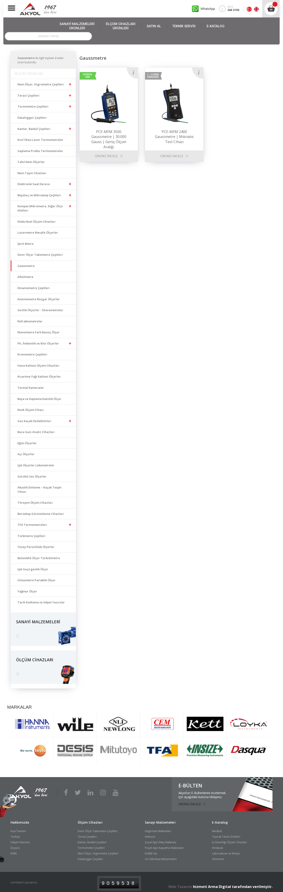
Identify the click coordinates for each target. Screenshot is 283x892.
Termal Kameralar (30, 388)
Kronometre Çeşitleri (32, 354)
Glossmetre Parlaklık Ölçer (36, 580)
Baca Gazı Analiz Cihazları (36, 432)
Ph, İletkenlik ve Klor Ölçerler (38, 343)
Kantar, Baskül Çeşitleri (33, 129)
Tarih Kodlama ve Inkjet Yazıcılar (41, 602)
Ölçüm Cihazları (90, 820)
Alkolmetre (25, 277)
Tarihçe (15, 835)
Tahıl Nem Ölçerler (31, 162)
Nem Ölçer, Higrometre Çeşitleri (40, 84)
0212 (231, 8)
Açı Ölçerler (25, 454)
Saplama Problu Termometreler (40, 151)
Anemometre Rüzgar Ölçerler (38, 299)
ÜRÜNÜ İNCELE (106, 156)
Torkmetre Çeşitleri (31, 536)
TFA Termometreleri (32, 525)
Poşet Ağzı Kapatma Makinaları (164, 846)
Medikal (217, 829)
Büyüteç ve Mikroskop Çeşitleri (39, 195)
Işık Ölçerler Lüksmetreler (35, 465)
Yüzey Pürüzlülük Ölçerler (35, 547)
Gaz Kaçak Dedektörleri (34, 421)
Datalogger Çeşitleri (32, 118)
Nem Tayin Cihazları (31, 173)
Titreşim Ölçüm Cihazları (35, 503)
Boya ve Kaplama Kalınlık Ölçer (39, 399)
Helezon (150, 835)
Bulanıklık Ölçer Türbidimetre (38, 558)
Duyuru (15, 846)
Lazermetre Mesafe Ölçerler (37, 232)
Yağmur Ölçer (27, 591)
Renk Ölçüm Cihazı (30, 410)
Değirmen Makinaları (158, 829)
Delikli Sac (151, 851)
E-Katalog (220, 820)
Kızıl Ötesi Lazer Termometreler (40, 140)
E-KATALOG (216, 26)
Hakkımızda (20, 820)
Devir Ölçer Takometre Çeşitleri (40, 255)
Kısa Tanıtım (18, 829)
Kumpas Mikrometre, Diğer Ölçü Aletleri (40, 208)
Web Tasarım (180, 884)
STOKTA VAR (87, 75)
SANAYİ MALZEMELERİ (77, 26)
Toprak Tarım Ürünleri (226, 835)
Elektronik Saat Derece (33, 184)
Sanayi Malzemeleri (160, 820)
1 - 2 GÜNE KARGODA (153, 75)
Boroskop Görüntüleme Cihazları (40, 514)
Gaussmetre (26, 266)
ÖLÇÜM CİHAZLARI (120, 26)
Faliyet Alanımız (20, 840)
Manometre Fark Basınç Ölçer (38, 332)
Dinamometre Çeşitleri (33, 288)
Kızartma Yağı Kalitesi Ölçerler (39, 376)
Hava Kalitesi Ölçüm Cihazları (38, 366)
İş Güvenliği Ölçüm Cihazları (229, 840)
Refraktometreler (30, 321)
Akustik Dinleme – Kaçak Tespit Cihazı (39, 489)
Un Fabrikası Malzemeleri (161, 857)
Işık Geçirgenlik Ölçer (32, 569)
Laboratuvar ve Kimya (226, 851)
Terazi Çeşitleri (28, 95)
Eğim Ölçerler (27, 443)
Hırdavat (217, 846)
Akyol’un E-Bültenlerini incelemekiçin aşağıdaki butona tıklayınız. (202, 793)
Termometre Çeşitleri (32, 106)
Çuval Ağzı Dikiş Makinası (160, 840)
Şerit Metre (25, 244)
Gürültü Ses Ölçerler (32, 476)
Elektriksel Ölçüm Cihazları (36, 222)
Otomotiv (218, 857)
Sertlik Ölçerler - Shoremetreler (40, 310)
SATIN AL (154, 26)
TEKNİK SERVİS (183, 26)
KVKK (14, 851)
